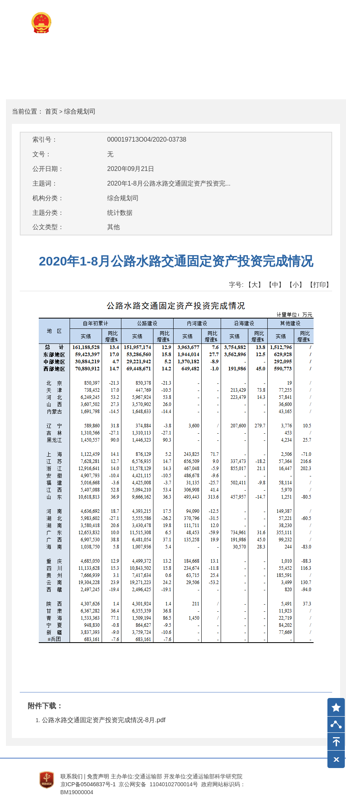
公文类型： (48, 227)
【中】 (275, 284)
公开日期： (48, 168)
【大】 (254, 284)
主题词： (45, 183)
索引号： (45, 139)
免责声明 (98, 776)
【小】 (295, 284)
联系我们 (72, 776)
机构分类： (48, 198)
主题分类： (48, 212)
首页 (51, 111)
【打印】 (319, 284)
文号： (41, 154)
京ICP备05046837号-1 (88, 784)
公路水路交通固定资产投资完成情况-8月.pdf (104, 720)
